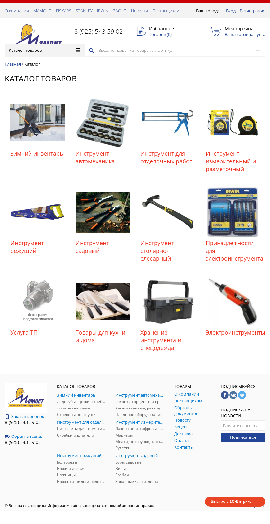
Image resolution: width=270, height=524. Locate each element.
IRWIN (102, 11)
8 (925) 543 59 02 (98, 31)
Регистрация (252, 11)
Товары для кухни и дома (100, 336)
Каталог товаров (44, 50)
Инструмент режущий (27, 246)
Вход (231, 11)
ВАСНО (120, 11)
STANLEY (84, 11)
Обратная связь (24, 436)
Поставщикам (165, 11)
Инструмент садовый (92, 246)
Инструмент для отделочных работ (166, 157)
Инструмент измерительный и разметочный (231, 161)
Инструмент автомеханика (95, 157)
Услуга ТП (24, 332)
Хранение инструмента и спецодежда (160, 340)
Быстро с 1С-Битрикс (231, 501)
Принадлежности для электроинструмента (233, 250)
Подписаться (243, 437)
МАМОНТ (42, 11)
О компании (17, 11)
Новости (139, 11)
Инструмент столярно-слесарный (157, 250)
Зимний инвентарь (36, 153)
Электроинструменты (233, 332)
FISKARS (63, 11)
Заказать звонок (24, 416)
